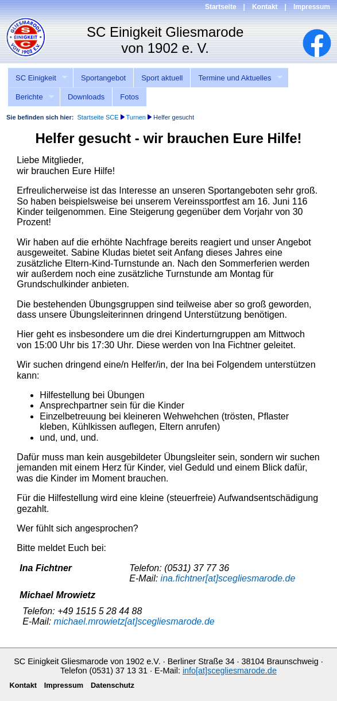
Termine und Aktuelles (236, 78)
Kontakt (265, 7)
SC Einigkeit (37, 78)
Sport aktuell (162, 78)
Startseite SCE (97, 117)
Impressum (311, 7)
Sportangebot (103, 78)
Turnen (136, 117)
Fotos (129, 97)
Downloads (86, 97)
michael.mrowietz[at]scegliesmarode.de (134, 621)
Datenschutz (112, 685)
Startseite (221, 7)
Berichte (30, 97)
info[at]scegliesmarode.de (230, 670)
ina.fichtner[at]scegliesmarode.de (228, 578)
